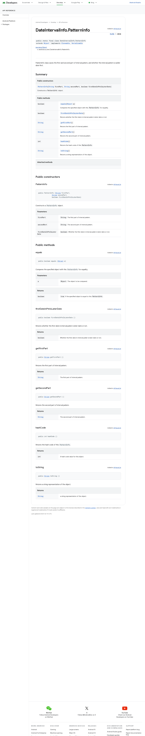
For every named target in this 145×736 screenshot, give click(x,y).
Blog (92, 3)
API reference (9, 11)
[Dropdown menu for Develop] (66, 2)
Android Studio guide (114, 732)
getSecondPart (67, 132)
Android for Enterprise (38, 733)
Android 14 (92, 733)
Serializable (77, 43)
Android (34, 729)
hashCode (64, 141)
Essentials (26, 3)
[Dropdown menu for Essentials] (33, 2)
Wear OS (72, 733)
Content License (90, 508)
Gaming (53, 729)
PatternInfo (43, 87)
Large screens (74, 729)
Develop (53, 22)
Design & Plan (43, 3)
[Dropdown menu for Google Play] (83, 2)
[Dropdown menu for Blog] (97, 2)
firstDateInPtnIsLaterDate (72, 113)
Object (46, 43)
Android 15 (91, 729)
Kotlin (112, 34)
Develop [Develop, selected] (60, 3)
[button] (14, 24)
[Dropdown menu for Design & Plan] (51, 2)
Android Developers (42, 22)
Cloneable (65, 43)
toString (64, 151)
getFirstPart (66, 123)
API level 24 (117, 29)
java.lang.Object (41, 47)
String (51, 87)
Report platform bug (133, 729)
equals (63, 104)
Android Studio (135, 3)
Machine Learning (56, 733)
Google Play (75, 3)
